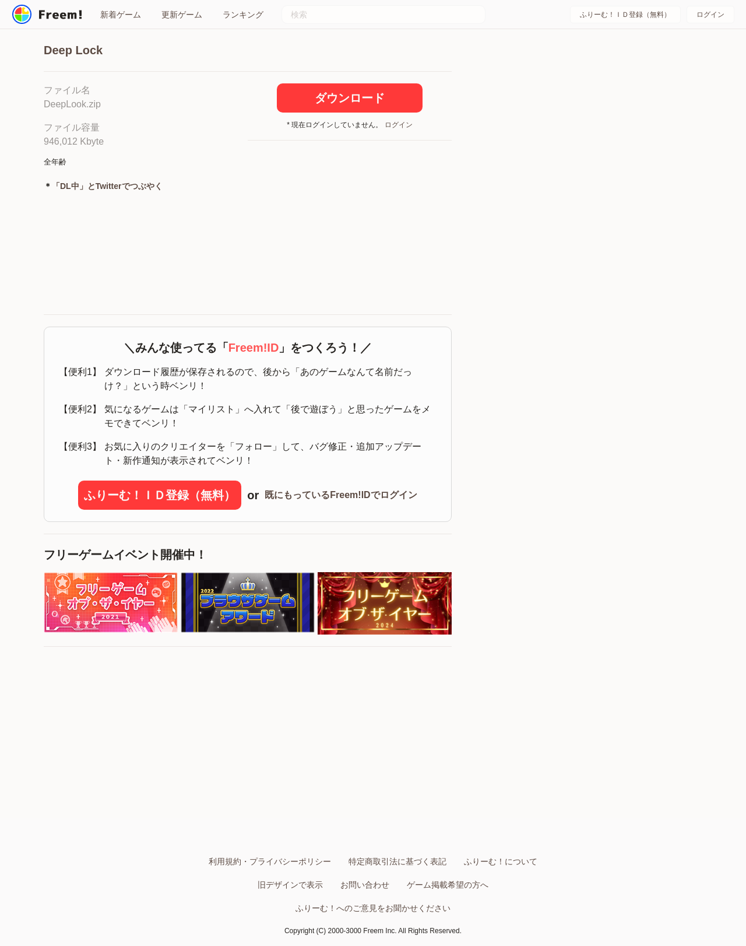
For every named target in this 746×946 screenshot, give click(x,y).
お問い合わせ (364, 884)
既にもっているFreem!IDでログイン (341, 495)
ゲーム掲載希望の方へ (447, 884)
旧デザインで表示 (290, 884)
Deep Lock (73, 50)
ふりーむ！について (500, 861)
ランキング (243, 14)
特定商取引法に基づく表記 (397, 861)
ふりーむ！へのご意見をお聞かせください (373, 908)
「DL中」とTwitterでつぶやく (107, 186)
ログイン (710, 14)
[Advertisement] (349, 228)
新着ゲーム (120, 14)
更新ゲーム (181, 14)
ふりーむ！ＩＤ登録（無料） (625, 14)
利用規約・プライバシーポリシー (270, 861)
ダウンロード (350, 98)
